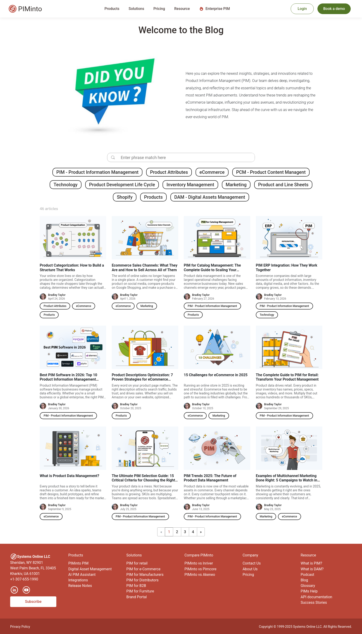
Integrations (78, 580)
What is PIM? (311, 563)
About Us (250, 569)
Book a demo (334, 8)
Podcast (307, 574)
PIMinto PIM (78, 563)
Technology (66, 184)
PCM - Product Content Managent (271, 172)
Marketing (236, 184)
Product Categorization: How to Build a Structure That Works (72, 267)
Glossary (308, 585)
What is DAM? (312, 569)
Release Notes (80, 585)
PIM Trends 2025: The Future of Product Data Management (210, 478)
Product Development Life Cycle (122, 184)
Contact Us (252, 563)
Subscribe (33, 601)
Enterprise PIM (214, 8)
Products (153, 197)
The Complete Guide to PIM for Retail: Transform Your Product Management (287, 377)
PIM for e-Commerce (143, 569)
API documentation (316, 597)
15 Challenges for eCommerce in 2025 (215, 375)
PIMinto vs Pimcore (200, 569)
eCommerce (212, 172)
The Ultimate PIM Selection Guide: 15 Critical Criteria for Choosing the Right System (143, 480)
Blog (304, 580)
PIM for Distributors (142, 580)
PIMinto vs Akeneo (199, 574)
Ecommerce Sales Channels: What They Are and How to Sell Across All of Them (144, 267)
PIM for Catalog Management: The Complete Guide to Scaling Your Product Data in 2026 (212, 269)
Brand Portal (136, 597)
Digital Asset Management (90, 569)
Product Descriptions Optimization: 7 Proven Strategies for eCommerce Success (142, 379)
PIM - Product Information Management (97, 172)
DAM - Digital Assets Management (209, 197)
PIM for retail (137, 563)
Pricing (159, 8)
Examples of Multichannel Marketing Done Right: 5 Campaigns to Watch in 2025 (286, 480)
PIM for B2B (136, 585)
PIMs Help (309, 591)
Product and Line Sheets (283, 184)
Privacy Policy (20, 626)
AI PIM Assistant (82, 574)
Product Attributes (169, 172)
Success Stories (314, 602)
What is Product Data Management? (69, 476)
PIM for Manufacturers (144, 574)
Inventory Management (190, 184)
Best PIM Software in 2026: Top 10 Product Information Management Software (68, 379)
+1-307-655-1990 (24, 579)
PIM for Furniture (140, 591)
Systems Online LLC (307, 626)
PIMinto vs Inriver (198, 563)
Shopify (125, 197)
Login (302, 8)
